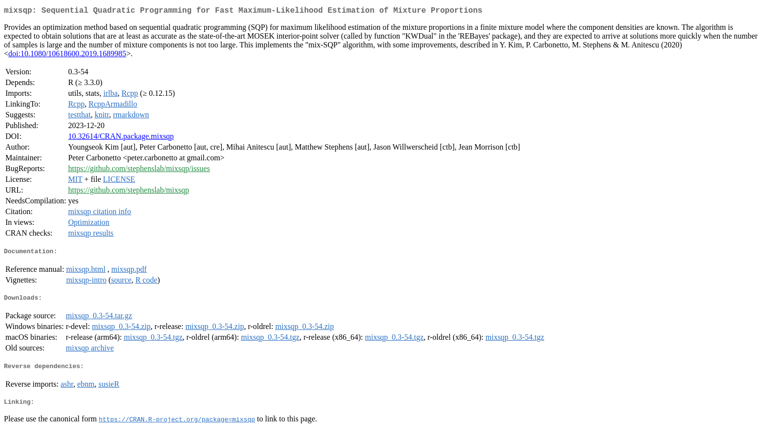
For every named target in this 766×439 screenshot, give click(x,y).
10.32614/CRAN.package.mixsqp (120, 138)
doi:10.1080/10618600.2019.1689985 (67, 55)
